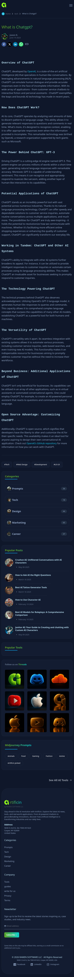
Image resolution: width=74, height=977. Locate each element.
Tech (15, 500)
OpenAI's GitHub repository (42, 443)
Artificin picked (14, 763)
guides (7, 886)
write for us (9, 891)
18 (64, 500)
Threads (22, 664)
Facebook (21, 964)
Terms (7, 900)
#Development (40, 464)
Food (23, 756)
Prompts (17, 488)
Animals (11, 756)
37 (64, 534)
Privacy (7, 895)
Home (8, 13)
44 (64, 511)
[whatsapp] (21, 44)
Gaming (35, 756)
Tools (6, 881)
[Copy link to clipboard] (26, 44)
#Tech (6, 464)
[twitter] (9, 44)
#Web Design (22, 464)
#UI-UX (57, 464)
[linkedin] (15, 44)
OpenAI (31, 71)
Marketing (19, 522)
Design (16, 511)
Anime (62, 756)
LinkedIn (37, 964)
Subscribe (11, 935)
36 (64, 488)
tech (16, 13)
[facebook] (4, 44)
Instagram (54, 964)
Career (16, 534)
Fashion (49, 756)
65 (64, 522)
